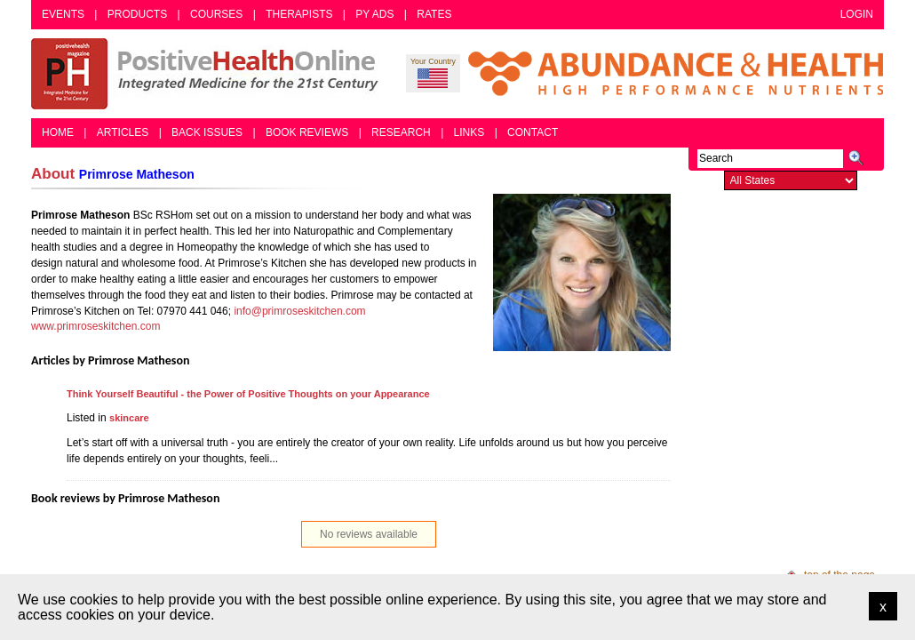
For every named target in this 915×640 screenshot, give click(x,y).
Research (401, 132)
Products (137, 14)
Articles (122, 132)
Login (856, 14)
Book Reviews (307, 132)
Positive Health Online (208, 73)
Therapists (299, 14)
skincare (129, 417)
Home (58, 132)
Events (63, 14)
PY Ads (374, 14)
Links (469, 132)
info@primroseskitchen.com (299, 311)
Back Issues (207, 132)
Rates (434, 14)
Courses (216, 14)
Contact (532, 132)
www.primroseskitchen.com (95, 326)
